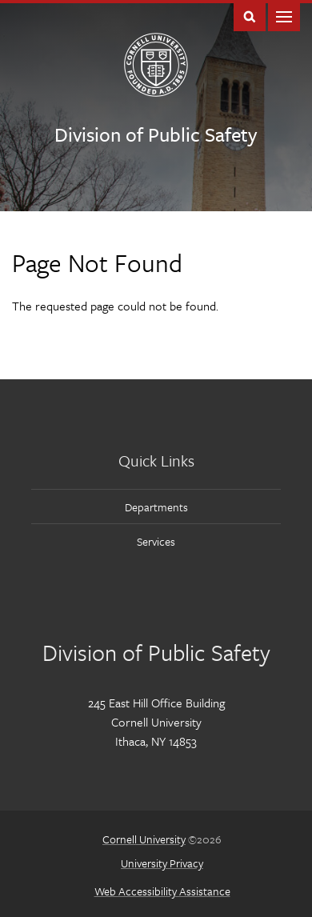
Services (156, 541)
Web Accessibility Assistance (162, 891)
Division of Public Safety (155, 134)
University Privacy (162, 863)
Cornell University (144, 839)
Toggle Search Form (250, 15)
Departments (156, 507)
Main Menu (284, 15)
